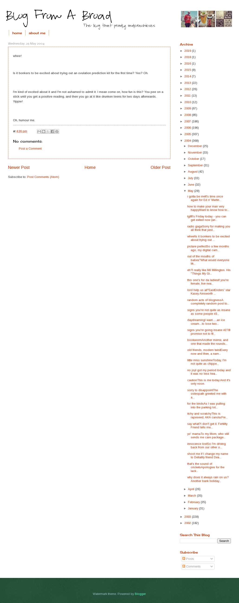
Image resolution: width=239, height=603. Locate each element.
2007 (188, 121)
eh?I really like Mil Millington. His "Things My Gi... (209, 271)
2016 (188, 63)
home (17, 33)
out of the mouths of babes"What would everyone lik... (208, 260)
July (191, 178)
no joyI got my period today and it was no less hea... (209, 371)
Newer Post (19, 167)
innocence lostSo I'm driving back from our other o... (206, 445)
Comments (191, 566)
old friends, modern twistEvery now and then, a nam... (207, 351)
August (193, 171)
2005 (188, 134)
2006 (188, 127)
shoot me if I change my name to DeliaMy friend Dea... (207, 455)
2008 (188, 115)
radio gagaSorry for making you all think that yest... (208, 228)
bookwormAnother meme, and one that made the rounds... (207, 341)
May (191, 191)
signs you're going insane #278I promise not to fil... (208, 331)
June (191, 184)
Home (90, 167)
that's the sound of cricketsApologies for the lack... (205, 467)
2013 (188, 83)
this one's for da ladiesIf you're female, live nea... (208, 281)
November (195, 152)
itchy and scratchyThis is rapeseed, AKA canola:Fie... (207, 415)
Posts (188, 558)
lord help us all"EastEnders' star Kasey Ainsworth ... (208, 291)
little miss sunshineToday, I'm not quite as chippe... (206, 361)
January (193, 508)
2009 (188, 108)
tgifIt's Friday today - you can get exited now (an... (206, 218)
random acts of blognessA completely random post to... (208, 301)
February (194, 502)
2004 (188, 140)
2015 (188, 70)
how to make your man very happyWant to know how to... (208, 208)
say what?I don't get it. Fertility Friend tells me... (207, 425)
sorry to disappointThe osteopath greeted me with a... (206, 393)
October (194, 159)
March (192, 495)
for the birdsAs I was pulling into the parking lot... (206, 405)
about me (37, 33)
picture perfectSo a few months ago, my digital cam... (208, 248)
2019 (188, 50)
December (195, 146)
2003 (188, 516)
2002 (188, 523)
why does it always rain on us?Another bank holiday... (208, 478)
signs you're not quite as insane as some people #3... (208, 311)
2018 (188, 57)
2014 (188, 76)
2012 (188, 89)
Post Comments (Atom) (43, 177)
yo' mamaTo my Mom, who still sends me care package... (208, 435)
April (191, 489)
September (196, 165)
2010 (188, 102)
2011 (188, 95)
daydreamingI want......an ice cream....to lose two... (206, 321)
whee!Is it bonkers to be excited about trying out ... (208, 238)
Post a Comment (30, 148)
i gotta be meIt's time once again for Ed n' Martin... (205, 198)
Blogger (140, 594)
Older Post (161, 167)
